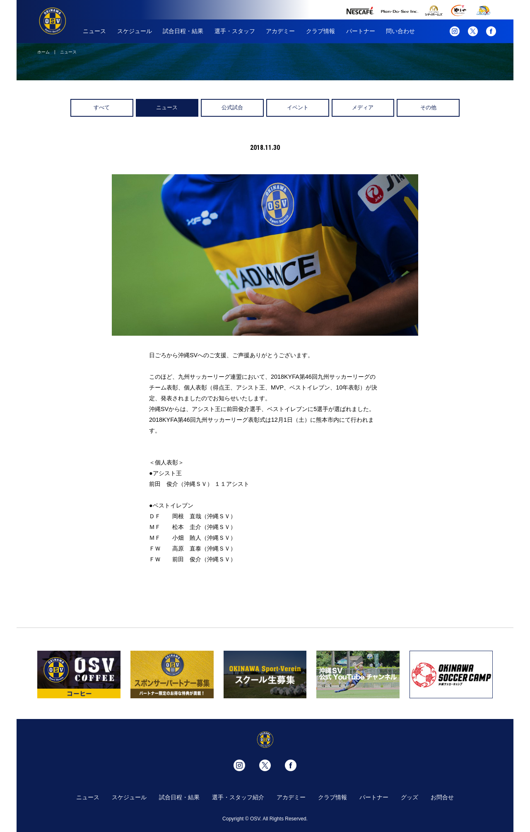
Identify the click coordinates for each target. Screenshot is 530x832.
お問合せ (442, 797)
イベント (297, 107)
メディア (362, 107)
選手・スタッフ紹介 (238, 797)
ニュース (94, 31)
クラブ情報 (320, 31)
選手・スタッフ (234, 31)
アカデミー (280, 31)
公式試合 (232, 107)
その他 (428, 107)
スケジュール (134, 31)
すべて (102, 107)
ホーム (43, 52)
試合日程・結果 (183, 31)
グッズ (409, 797)
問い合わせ (400, 31)
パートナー (360, 31)
